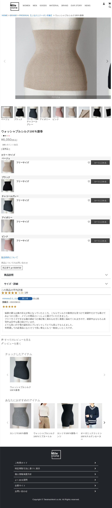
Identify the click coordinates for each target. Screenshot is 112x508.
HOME (5, 15)
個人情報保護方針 (23, 474)
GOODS (43, 6)
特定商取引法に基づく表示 (27, 468)
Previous (5, 61)
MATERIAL (54, 6)
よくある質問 (21, 480)
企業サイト (20, 485)
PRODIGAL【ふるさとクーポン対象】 (36, 15)
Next (107, 61)
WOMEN (26, 6)
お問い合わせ (21, 491)
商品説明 (8, 275)
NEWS (87, 6)
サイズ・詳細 (11, 284)
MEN (35, 6)
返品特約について (9, 257)
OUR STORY (76, 6)
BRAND (65, 6)
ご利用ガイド (21, 463)
